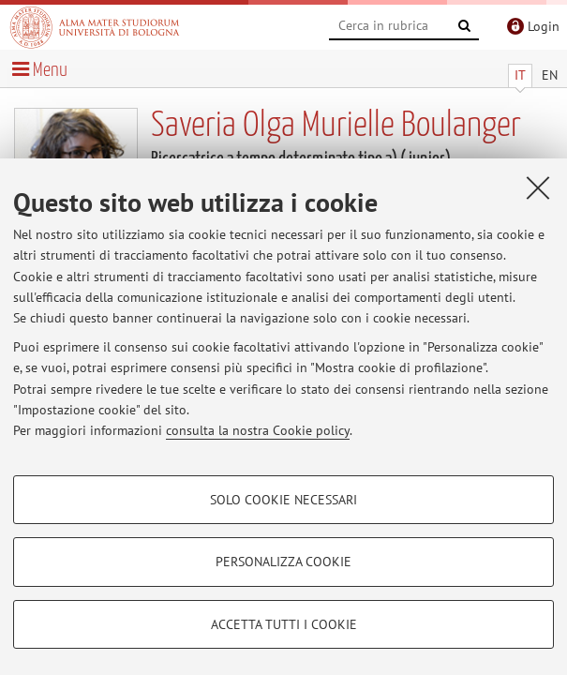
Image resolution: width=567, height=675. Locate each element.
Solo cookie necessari (283, 499)
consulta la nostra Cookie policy (258, 430)
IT (520, 75)
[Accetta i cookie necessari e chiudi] (538, 187)
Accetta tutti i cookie (284, 624)
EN (550, 75)
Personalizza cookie (283, 561)
